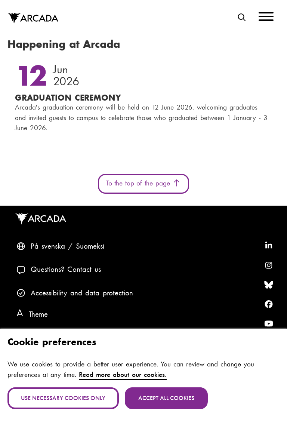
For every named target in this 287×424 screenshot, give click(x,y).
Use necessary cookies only (63, 398)
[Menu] (266, 18)
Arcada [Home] (32, 18)
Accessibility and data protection (82, 293)
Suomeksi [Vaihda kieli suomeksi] (90, 246)
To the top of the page (143, 183)
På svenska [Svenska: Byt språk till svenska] (48, 246)
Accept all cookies (166, 398)
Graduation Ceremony (68, 97)
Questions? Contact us (66, 269)
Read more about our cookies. (123, 374)
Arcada (42, 219)
